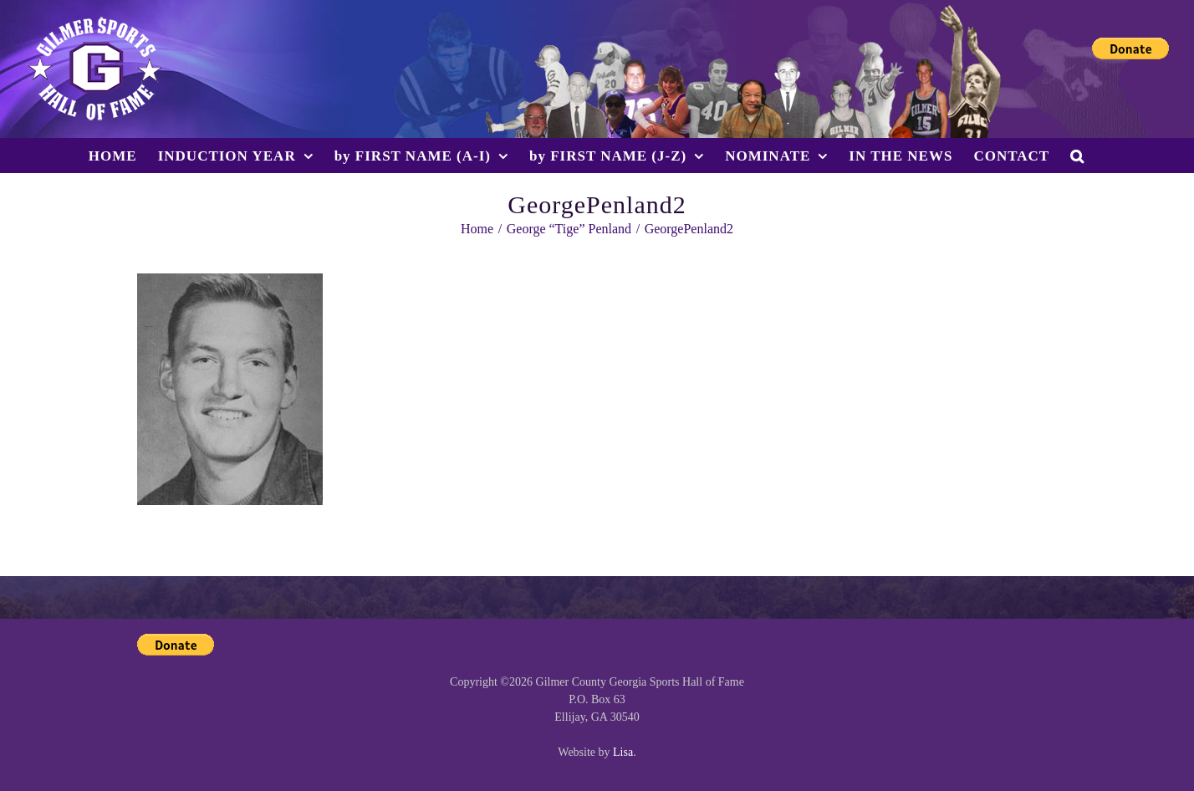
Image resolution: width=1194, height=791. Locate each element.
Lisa (623, 752)
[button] (1077, 155)
